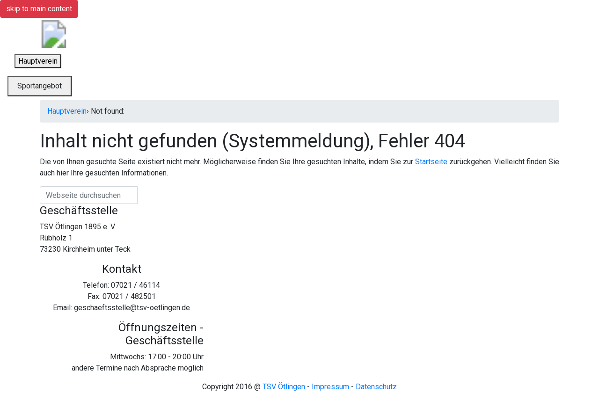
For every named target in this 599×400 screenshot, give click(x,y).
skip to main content (39, 8)
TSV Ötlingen (284, 386)
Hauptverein (67, 111)
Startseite (431, 161)
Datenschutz (376, 386)
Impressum (330, 386)
